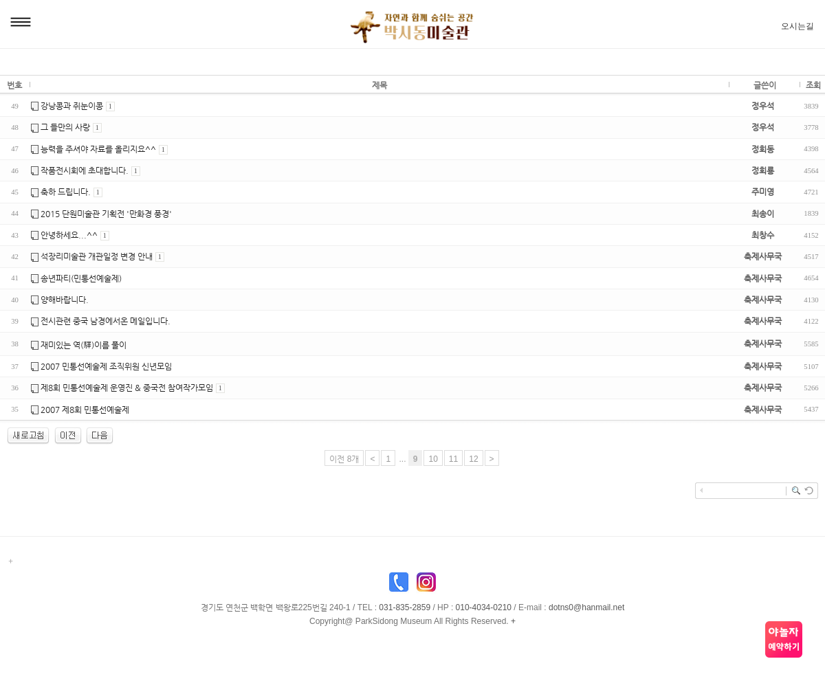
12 (473, 459)
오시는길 (797, 26)
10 (432, 459)
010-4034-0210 (484, 607)
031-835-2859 (404, 607)
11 (453, 459)
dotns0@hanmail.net (586, 607)
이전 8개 (344, 459)
